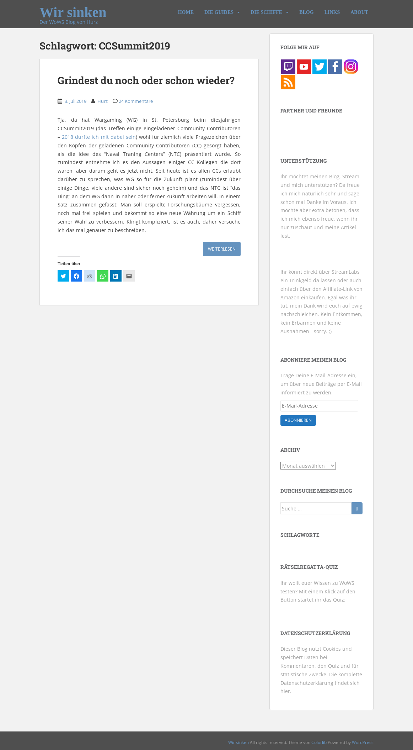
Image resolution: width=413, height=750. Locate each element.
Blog (306, 12)
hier (285, 691)
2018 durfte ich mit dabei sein (99, 136)
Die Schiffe (266, 12)
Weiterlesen (222, 249)
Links (332, 12)
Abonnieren (298, 420)
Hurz (102, 101)
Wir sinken (73, 9)
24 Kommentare (136, 101)
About (359, 12)
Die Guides (219, 12)
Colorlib (319, 742)
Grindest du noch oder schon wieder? (146, 80)
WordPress (363, 742)
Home (186, 12)
